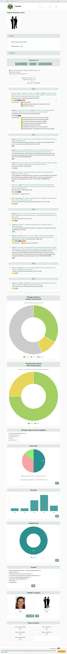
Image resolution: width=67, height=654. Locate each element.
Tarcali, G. (27, 198)
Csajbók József (46, 609)
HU (59, 1)
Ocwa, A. (28, 110)
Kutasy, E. (50, 93)
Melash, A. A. (26, 93)
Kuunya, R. (21, 162)
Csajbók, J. (38, 93)
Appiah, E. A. (44, 93)
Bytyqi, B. (13, 93)
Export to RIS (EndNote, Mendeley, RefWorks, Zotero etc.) (24, 70)
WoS (19, 100)
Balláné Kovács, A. (23, 235)
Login (53, 1)
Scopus (23, 100)
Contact (14, 1)
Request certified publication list (18, 73)
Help (8, 1)
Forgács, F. (19, 93)
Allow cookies (62, 651)
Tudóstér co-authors (21, 63)
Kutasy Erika (20, 609)
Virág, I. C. (32, 93)
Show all (30, 616)
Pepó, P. (28, 185)
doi (12, 100)
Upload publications (15, 72)
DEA (16, 100)
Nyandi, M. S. (22, 110)
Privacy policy (4, 652)
